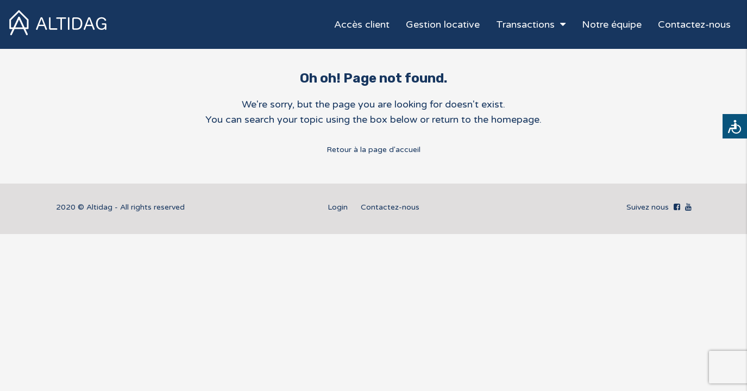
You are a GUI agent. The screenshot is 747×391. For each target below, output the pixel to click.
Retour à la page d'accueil (373, 149)
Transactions (525, 24)
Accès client (362, 24)
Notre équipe (612, 24)
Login (338, 207)
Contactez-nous (694, 24)
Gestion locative (443, 24)
